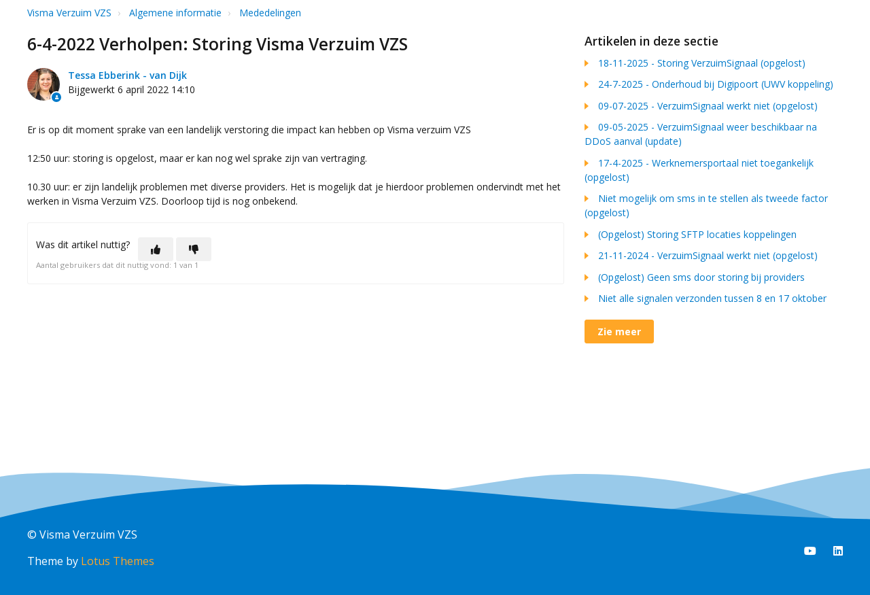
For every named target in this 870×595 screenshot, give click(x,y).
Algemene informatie (175, 12)
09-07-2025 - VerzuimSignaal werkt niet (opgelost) (708, 105)
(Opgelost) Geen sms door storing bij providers (701, 277)
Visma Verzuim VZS (69, 12)
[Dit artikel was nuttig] (155, 249)
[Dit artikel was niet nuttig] (193, 249)
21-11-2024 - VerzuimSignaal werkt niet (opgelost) (708, 255)
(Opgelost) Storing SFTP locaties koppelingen (697, 234)
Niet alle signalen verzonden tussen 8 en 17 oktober (712, 298)
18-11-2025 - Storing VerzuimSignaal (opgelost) (701, 62)
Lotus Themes (117, 561)
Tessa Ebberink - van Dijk (127, 75)
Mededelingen (270, 12)
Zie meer (619, 331)
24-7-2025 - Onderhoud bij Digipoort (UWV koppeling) (715, 84)
